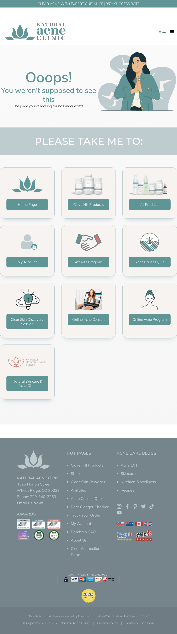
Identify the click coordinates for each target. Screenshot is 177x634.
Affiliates (78, 490)
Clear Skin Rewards (88, 481)
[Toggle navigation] (172, 32)
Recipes (127, 490)
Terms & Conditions (140, 623)
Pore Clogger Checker (90, 506)
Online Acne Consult (88, 319)
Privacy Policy (107, 623)
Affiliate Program (88, 262)
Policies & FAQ (83, 531)
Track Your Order (85, 515)
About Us (79, 540)
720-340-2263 (43, 496)
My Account (27, 262)
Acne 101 (129, 465)
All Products (149, 204)
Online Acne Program (150, 319)
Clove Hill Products (88, 204)
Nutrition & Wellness (138, 481)
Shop (75, 473)
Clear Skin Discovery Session (27, 321)
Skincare (128, 473)
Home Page (27, 204)
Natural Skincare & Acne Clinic (27, 383)
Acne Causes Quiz (149, 262)
